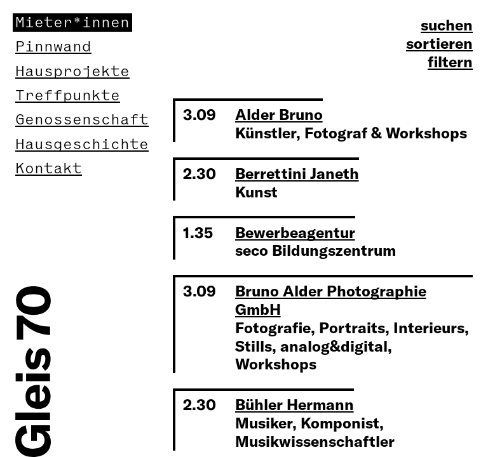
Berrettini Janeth (297, 173)
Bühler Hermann (294, 404)
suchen (447, 25)
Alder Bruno (279, 114)
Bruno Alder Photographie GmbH (330, 300)
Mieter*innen (72, 22)
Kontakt (48, 168)
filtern (450, 62)
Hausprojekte (72, 71)
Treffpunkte (67, 95)
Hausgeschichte (82, 144)
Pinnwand (53, 46)
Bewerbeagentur (295, 232)
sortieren (439, 43)
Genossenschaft (82, 119)
